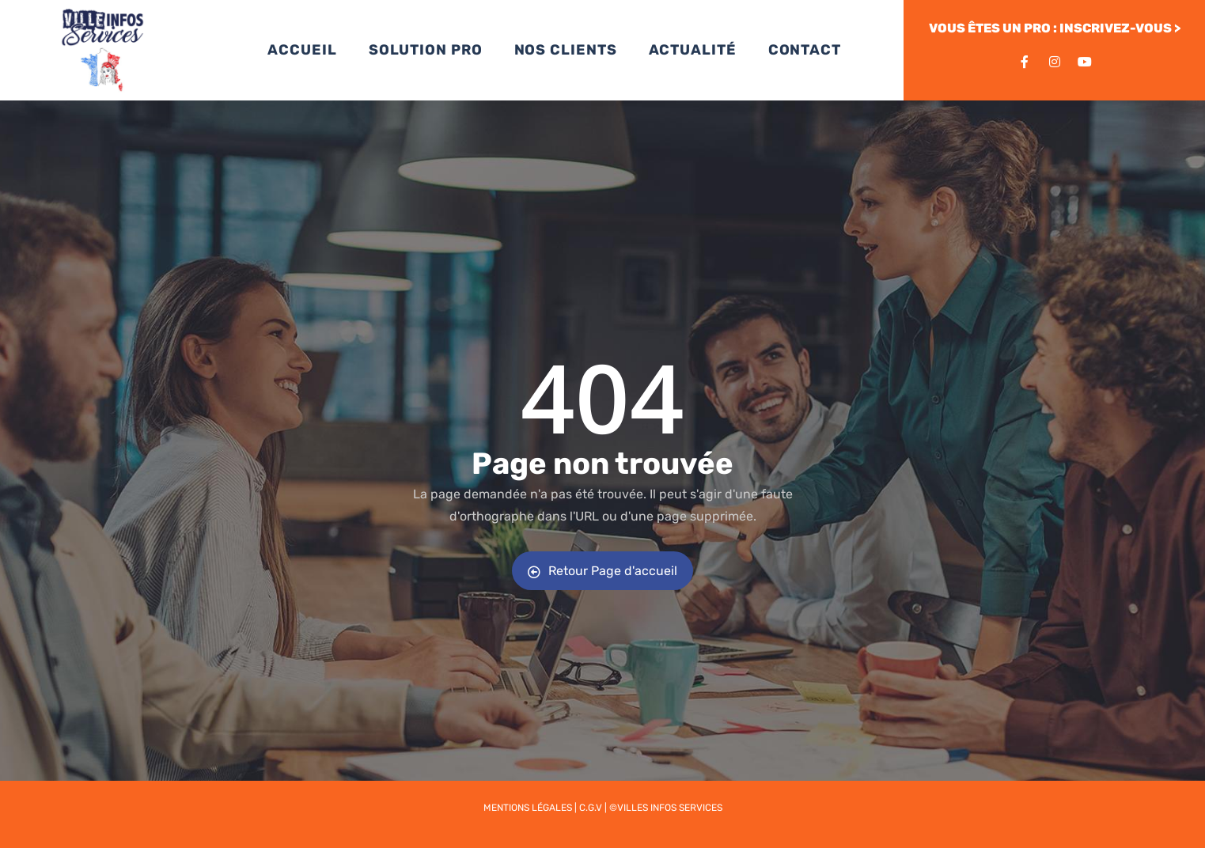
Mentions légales (527, 807)
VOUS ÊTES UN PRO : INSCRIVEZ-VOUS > (1054, 28)
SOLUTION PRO (426, 50)
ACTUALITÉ (693, 50)
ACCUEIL (301, 50)
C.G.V (590, 807)
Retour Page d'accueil (602, 570)
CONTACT (804, 50)
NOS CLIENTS (565, 50)
